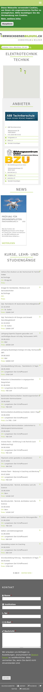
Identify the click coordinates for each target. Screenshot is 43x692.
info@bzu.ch (10, 175)
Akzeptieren (7, 24)
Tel (5, 613)
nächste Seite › (26, 573)
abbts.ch (9, 140)
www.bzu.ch (10, 178)
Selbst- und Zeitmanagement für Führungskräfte (19, 517)
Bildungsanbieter (8, 686)
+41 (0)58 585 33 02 (13, 135)
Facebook (33, 686)
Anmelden (25, 689)
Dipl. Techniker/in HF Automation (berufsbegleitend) (20, 304)
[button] (21, 70)
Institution (9, 604)
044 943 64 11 (11, 172)
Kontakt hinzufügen (12, 143)
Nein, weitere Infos (11, 19)
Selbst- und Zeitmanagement (12, 531)
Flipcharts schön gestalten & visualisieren (16, 458)
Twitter (14, 689)
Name (7, 595)
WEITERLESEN (8, 243)
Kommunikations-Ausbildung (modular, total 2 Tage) (20, 412)
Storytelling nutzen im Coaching (13, 544)
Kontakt (22, 686)
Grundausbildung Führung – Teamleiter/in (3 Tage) (19, 366)
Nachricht (9, 631)
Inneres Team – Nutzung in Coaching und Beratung (20, 471)
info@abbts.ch (11, 137)
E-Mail (7, 622)
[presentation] (19, 671)
